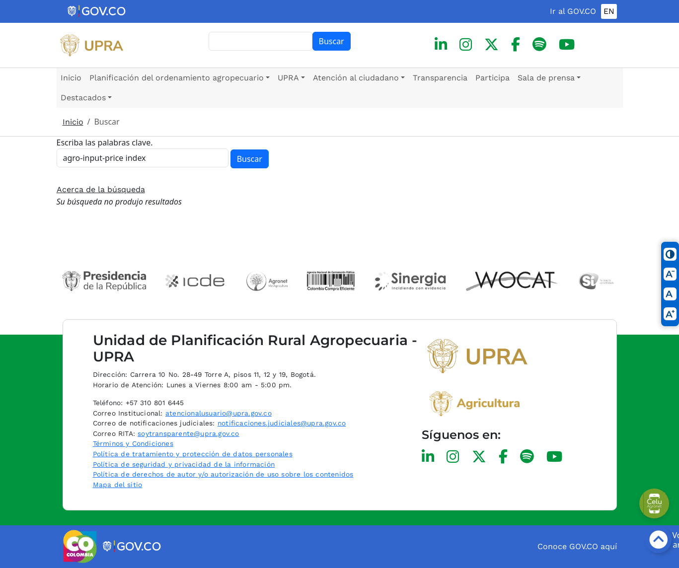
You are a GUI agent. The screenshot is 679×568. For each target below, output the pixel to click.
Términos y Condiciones (133, 443)
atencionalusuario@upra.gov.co (218, 413)
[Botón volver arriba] (658, 539)
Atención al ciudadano (356, 77)
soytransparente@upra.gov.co (188, 433)
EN (609, 11)
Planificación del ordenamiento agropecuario (176, 77)
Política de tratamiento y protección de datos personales (193, 454)
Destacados (83, 97)
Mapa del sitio (118, 485)
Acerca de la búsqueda (101, 189)
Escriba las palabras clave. (105, 142)
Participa (492, 77)
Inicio (71, 77)
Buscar (331, 41)
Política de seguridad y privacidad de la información (184, 464)
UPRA (288, 77)
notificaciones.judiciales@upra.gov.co (282, 423)
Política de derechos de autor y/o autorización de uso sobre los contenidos (223, 474)
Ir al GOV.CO (573, 11)
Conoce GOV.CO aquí (577, 546)
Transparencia (440, 77)
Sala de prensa (546, 77)
